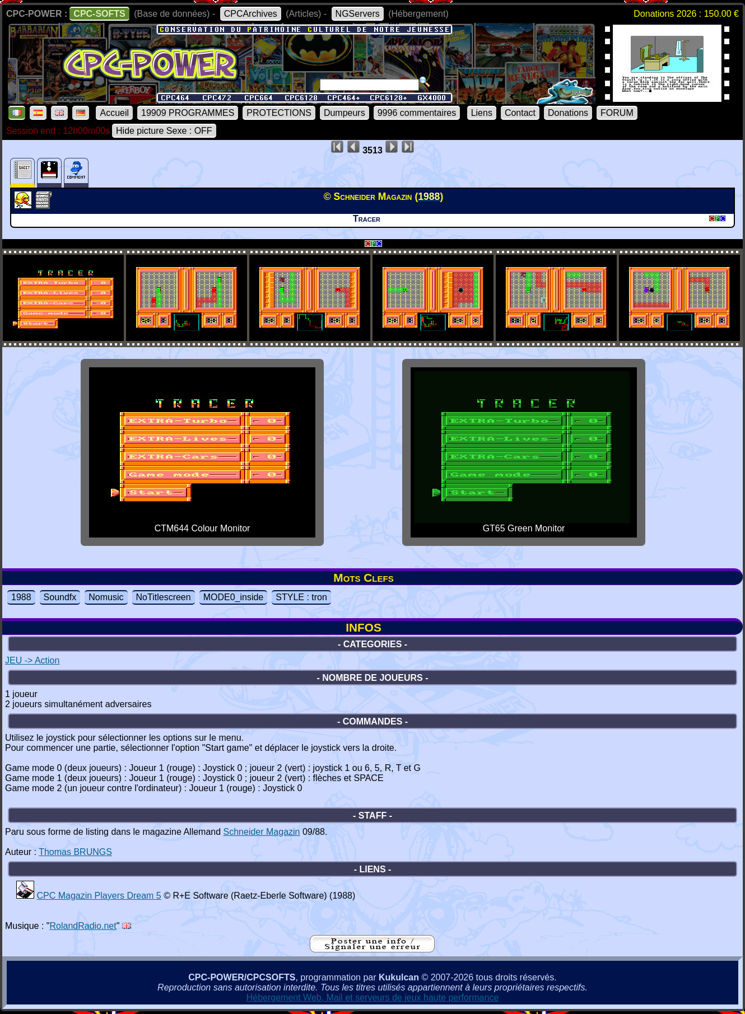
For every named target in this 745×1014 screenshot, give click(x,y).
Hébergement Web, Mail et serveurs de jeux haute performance (372, 997)
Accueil (114, 113)
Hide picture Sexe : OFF (164, 130)
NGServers (358, 13)
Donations (568, 113)
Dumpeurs (344, 113)
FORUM (617, 113)
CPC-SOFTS (99, 13)
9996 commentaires (417, 113)
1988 (21, 597)
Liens (481, 113)
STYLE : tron (301, 597)
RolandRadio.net (83, 926)
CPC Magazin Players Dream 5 (98, 895)
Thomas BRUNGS (75, 852)
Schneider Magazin (262, 832)
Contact (520, 113)
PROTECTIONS (278, 113)
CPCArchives (250, 13)
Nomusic (106, 597)
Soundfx (60, 597)
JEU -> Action (32, 660)
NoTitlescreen (163, 597)
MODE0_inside (233, 597)
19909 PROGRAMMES (187, 113)
